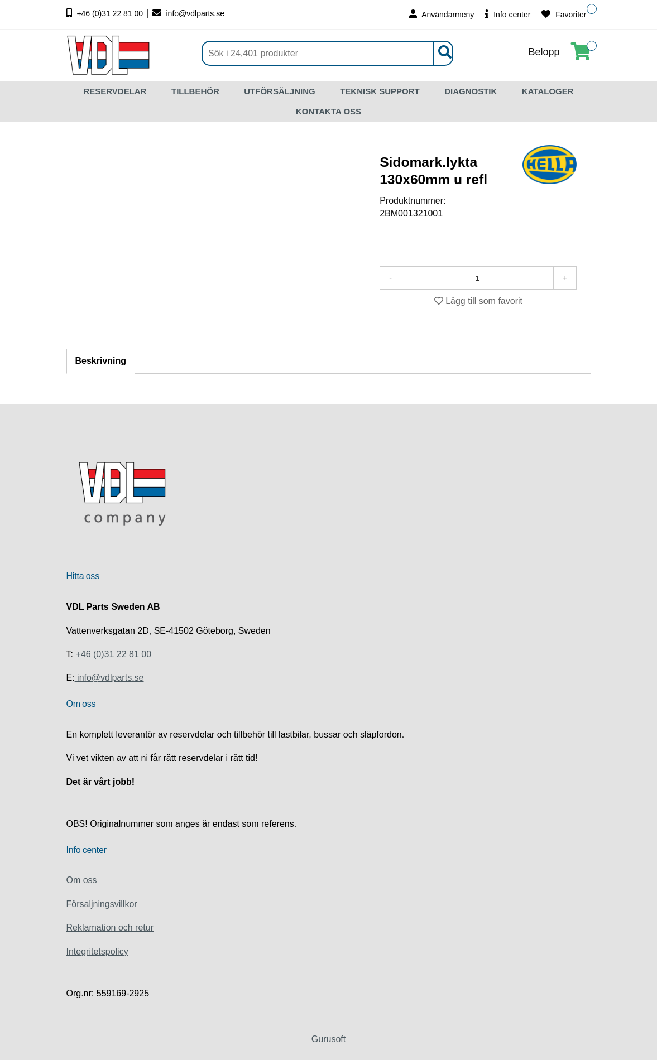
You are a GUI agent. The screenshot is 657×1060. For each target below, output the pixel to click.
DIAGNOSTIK (470, 91)
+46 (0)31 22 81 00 (106, 13)
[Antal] (477, 278)
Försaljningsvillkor (101, 904)
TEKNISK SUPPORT (380, 91)
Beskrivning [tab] (101, 360)
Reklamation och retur (110, 927)
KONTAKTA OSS (328, 111)
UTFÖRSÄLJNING (279, 91)
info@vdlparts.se (188, 13)
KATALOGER (548, 91)
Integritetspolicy (97, 951)
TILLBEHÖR (195, 91)
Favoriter (563, 14)
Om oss (81, 880)
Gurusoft (328, 1039)
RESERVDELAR (114, 91)
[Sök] (327, 53)
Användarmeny (441, 14)
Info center (507, 14)
